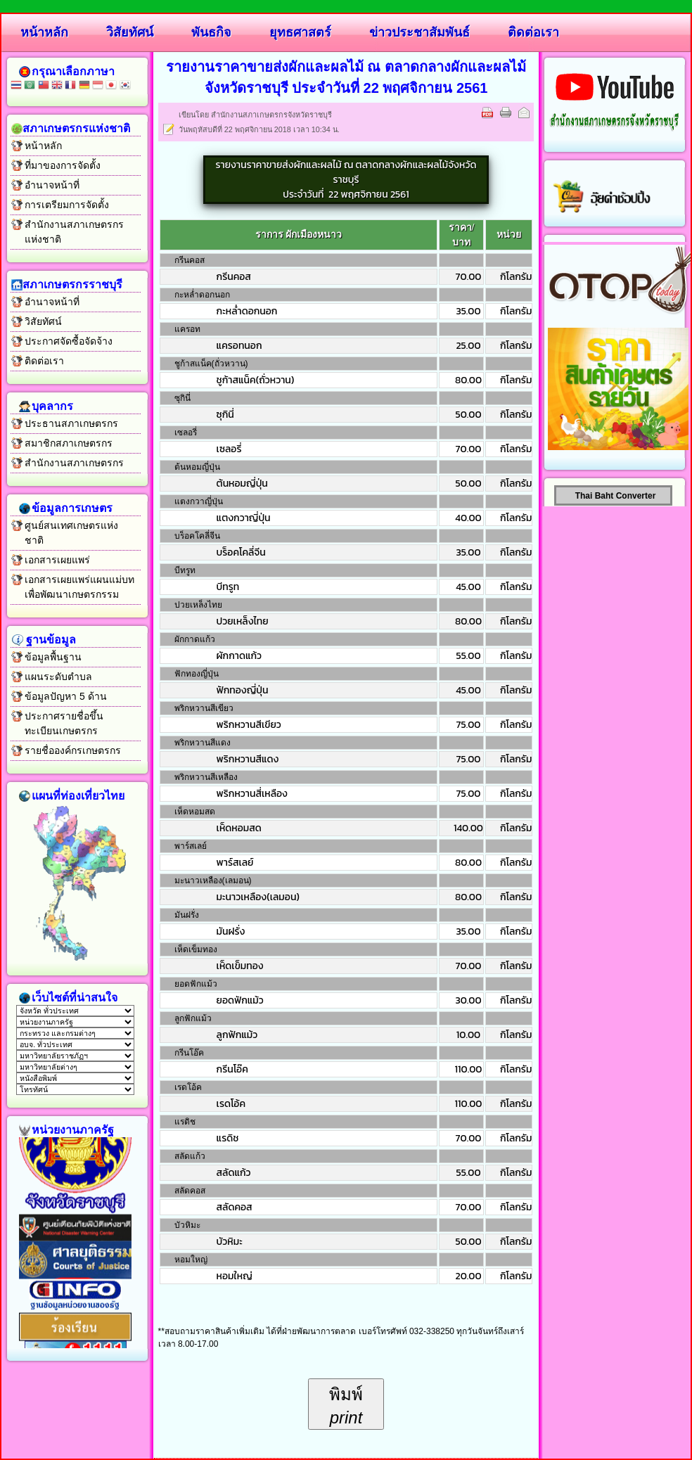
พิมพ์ (346, 1406)
